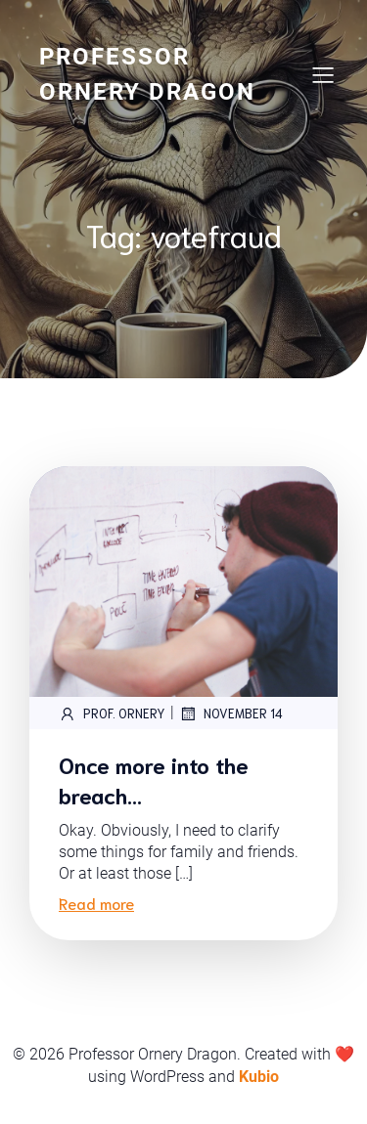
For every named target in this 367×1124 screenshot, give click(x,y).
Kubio (259, 1076)
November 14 (231, 713)
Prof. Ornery (112, 713)
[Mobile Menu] (323, 74)
